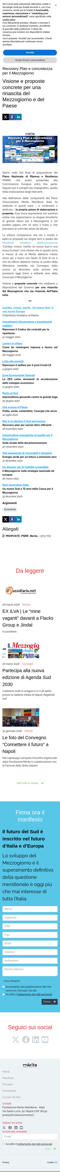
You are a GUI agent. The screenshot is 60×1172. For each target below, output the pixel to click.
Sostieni (50, 26)
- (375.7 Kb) (26, 535)
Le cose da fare (11, 1097)
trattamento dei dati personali (34, 994)
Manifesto (8, 1078)
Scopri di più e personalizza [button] (30, 1165)
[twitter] (5, 117)
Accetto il (29, 994)
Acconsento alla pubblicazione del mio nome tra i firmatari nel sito (28, 988)
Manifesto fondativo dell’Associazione (29, 242)
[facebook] (12, 117)
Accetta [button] (30, 1158)
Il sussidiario (30, 618)
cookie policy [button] (9, 1125)
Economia (10, 509)
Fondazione (9, 1090)
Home (6, 1071)
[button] (55, 1110)
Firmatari (7, 1084)
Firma (30, 26)
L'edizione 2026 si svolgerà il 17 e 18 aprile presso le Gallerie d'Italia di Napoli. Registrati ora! (30, 681)
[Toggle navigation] (6, 35)
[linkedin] (18, 117)
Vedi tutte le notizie (30, 783)
